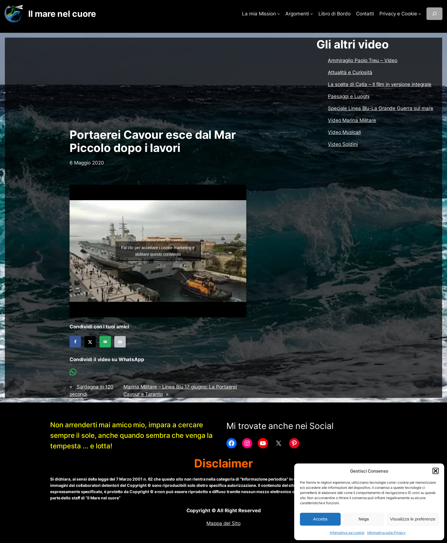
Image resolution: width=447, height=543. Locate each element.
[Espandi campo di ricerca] (434, 13)
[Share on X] (90, 341)
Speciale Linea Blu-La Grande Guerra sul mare (380, 108)
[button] (435, 471)
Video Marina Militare (352, 120)
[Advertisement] (158, 83)
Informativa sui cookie (347, 532)
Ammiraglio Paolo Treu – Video (362, 60)
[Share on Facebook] (75, 341)
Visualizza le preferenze (412, 518)
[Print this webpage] (120, 341)
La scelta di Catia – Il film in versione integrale (379, 84)
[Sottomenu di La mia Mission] (278, 13)
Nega (364, 518)
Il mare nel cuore (62, 14)
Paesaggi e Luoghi (348, 96)
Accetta (320, 518)
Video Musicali (344, 132)
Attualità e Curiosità (350, 72)
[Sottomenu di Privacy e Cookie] (419, 13)
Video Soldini (343, 144)
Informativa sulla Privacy (386, 532)
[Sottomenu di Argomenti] (311, 13)
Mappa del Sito (223, 523)
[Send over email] (105, 341)
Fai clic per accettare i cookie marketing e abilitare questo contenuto (158, 251)
